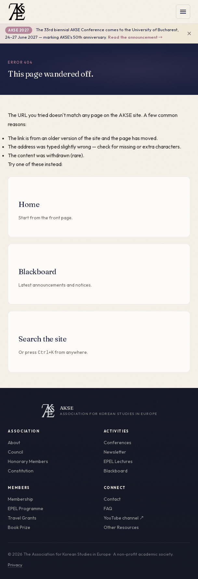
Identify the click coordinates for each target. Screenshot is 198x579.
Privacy (15, 564)
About (14, 442)
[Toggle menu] (183, 12)
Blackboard (115, 471)
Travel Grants (22, 518)
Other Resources (121, 527)
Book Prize (19, 527)
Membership (20, 499)
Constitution (20, 471)
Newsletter (115, 452)
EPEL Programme (25, 508)
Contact (112, 499)
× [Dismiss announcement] (189, 33)
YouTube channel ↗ (124, 518)
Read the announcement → (135, 37)
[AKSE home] (99, 411)
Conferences (117, 442)
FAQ (108, 508)
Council (15, 452)
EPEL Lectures (118, 461)
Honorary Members (28, 461)
